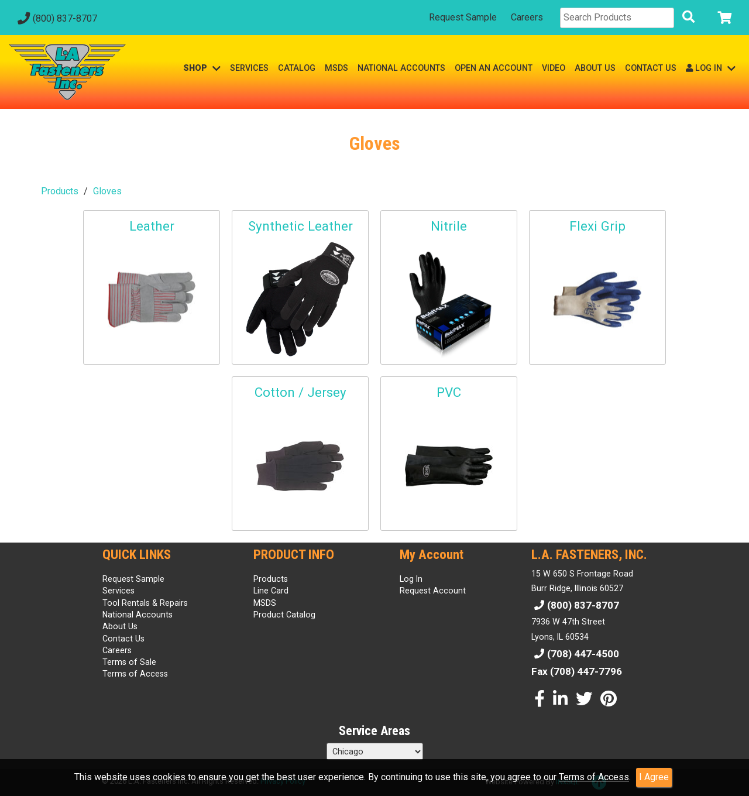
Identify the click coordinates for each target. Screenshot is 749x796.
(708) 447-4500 (575, 654)
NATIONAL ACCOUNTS (401, 68)
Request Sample (463, 17)
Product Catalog (284, 614)
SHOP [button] (202, 68)
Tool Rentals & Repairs (145, 603)
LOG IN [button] (711, 68)
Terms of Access (594, 777)
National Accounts (137, 614)
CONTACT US (650, 68)
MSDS (336, 68)
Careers (527, 17)
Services (118, 590)
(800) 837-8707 (56, 18)
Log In (411, 579)
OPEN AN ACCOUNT (493, 68)
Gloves (107, 191)
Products (59, 191)
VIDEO (553, 68)
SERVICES (249, 68)
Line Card (270, 590)
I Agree (654, 777)
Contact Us (123, 638)
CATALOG (296, 68)
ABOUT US (595, 68)
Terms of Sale (129, 662)
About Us (120, 626)
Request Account (433, 590)
